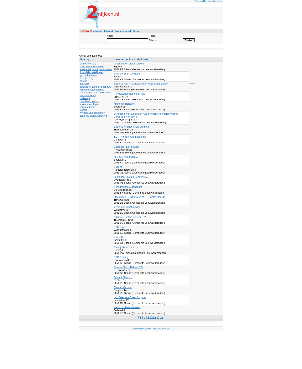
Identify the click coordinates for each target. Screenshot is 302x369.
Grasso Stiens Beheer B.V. (128, 267)
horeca (83, 81)
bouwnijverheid (88, 63)
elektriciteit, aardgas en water (96, 69)
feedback (166, 329)
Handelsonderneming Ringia (129, 93)
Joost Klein (120, 237)
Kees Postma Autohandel (128, 186)
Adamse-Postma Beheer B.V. (130, 217)
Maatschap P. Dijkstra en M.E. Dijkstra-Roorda (139, 197)
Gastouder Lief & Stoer (126, 146)
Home (219, 1)
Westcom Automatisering (128, 307)
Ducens (118, 166)
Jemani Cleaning (123, 277)
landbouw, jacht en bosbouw (95, 86)
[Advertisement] (205, 71)
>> (161, 317)
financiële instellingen (92, 72)
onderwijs (85, 98)
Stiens (192, 83)
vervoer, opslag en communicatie (90, 105)
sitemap (156, 329)
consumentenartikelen (92, 66)
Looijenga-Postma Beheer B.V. (131, 176)
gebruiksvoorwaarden (142, 329)
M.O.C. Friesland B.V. (126, 156)
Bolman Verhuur (123, 287)
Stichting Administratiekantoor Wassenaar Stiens (141, 83)
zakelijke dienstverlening (93, 115)
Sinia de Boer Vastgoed (127, 73)
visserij (83, 109)
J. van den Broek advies (127, 207)
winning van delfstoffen (92, 112)
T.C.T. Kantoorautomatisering (130, 136)
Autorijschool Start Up (126, 247)
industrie (84, 83)
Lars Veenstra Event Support (130, 297)
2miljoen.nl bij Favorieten (205, 1)
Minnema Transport (124, 103)
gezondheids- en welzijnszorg (89, 77)
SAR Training (121, 257)
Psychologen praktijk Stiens (129, 63)
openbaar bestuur (89, 101)
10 (158, 317)
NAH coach (120, 227)
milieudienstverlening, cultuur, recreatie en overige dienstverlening (95, 92)
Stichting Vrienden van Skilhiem (131, 126)
